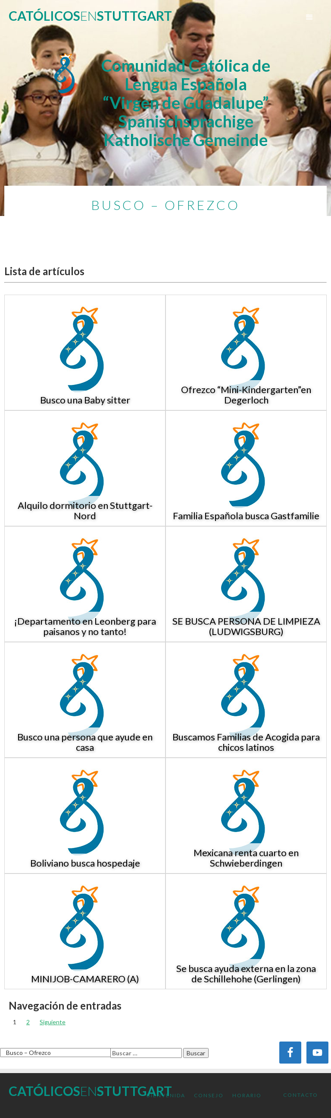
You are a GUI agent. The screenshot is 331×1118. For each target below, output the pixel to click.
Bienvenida (166, 1095)
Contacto (300, 1095)
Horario (247, 1095)
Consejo (209, 1095)
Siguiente (53, 1022)
